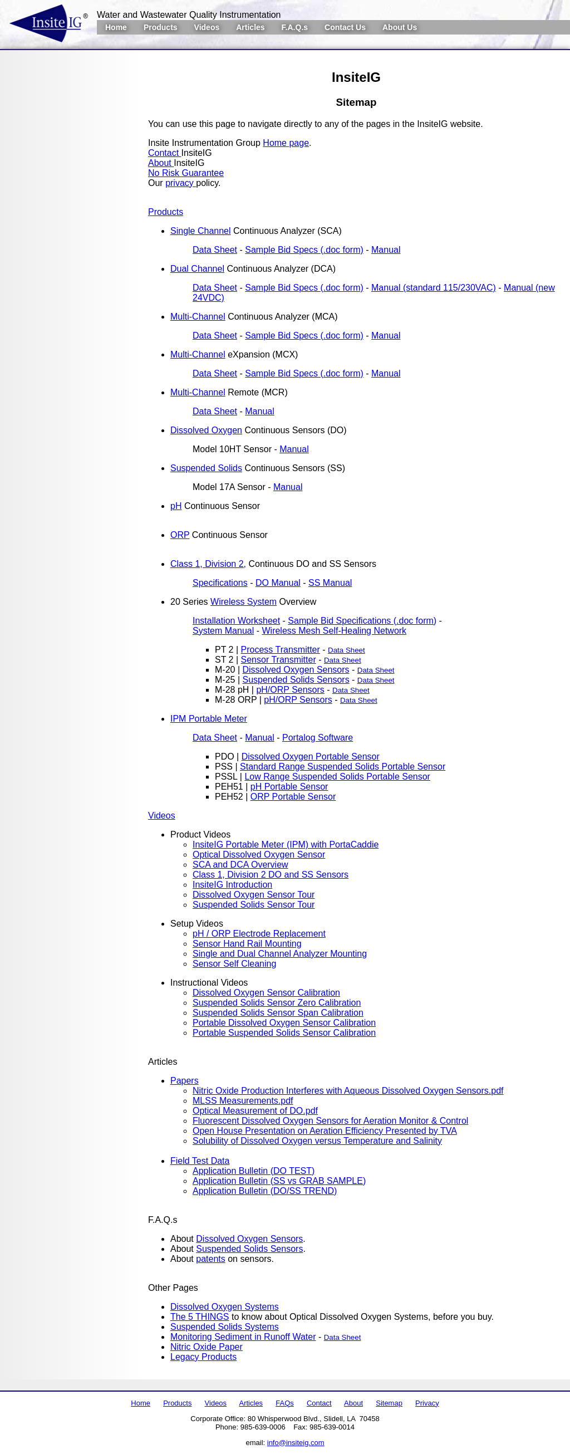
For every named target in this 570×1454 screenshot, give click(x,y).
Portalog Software (317, 737)
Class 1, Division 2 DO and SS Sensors (270, 874)
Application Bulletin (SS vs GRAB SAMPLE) (279, 1181)
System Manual (223, 630)
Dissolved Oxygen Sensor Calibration (266, 992)
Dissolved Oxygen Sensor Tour (254, 894)
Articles (250, 27)
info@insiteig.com (296, 1442)
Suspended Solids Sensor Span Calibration (278, 1012)
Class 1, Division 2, (208, 564)
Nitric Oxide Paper (206, 1347)
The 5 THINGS (199, 1316)
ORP (179, 535)
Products (161, 27)
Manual (385, 249)
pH (175, 506)
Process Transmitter (280, 649)
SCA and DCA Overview (240, 864)
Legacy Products (203, 1357)
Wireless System (243, 601)
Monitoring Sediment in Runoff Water (243, 1337)
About (161, 163)
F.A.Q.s (295, 27)
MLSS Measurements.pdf (243, 1100)
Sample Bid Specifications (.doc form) (362, 620)
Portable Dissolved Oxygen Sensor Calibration (284, 1022)
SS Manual (330, 583)
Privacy (427, 1403)
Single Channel (200, 231)
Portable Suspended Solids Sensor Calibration (284, 1032)
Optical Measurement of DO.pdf (255, 1110)
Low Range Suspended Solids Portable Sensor (337, 776)
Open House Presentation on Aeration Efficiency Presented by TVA (325, 1130)
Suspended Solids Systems (224, 1326)
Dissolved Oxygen (206, 430)
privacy (180, 183)
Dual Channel (197, 268)
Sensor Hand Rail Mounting (247, 943)
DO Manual (278, 583)
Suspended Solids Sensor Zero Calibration (277, 1002)
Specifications (220, 583)
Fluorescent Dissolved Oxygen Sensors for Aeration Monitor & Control (330, 1120)
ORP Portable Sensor (293, 796)
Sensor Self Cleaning (234, 963)
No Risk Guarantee (186, 173)
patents (210, 1259)
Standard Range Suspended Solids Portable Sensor (342, 766)
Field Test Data (199, 1161)
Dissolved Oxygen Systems (224, 1306)
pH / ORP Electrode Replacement (259, 933)
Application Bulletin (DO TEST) (254, 1171)
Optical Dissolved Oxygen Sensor (259, 854)
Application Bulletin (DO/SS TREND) (265, 1191)
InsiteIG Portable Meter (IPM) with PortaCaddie (286, 844)
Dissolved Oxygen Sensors (296, 669)
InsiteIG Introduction (232, 884)
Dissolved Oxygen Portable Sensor (311, 756)
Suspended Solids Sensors (296, 679)
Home (116, 27)
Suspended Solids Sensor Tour (254, 904)
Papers (184, 1080)
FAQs (285, 1403)
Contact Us (345, 27)
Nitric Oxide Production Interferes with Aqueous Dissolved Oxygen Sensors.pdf (348, 1090)
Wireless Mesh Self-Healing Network (334, 630)
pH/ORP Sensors (290, 689)
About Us (399, 27)
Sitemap (389, 1403)
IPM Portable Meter (208, 718)
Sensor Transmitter (278, 659)
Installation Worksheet (236, 620)
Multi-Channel (197, 316)
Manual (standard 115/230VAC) (433, 287)
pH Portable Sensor (289, 786)
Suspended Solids (206, 468)
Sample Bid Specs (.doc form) (304, 249)
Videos (207, 27)
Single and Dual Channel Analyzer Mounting (280, 953)
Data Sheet (215, 249)
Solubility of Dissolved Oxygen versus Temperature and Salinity (317, 1140)
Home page (286, 143)
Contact (164, 153)
